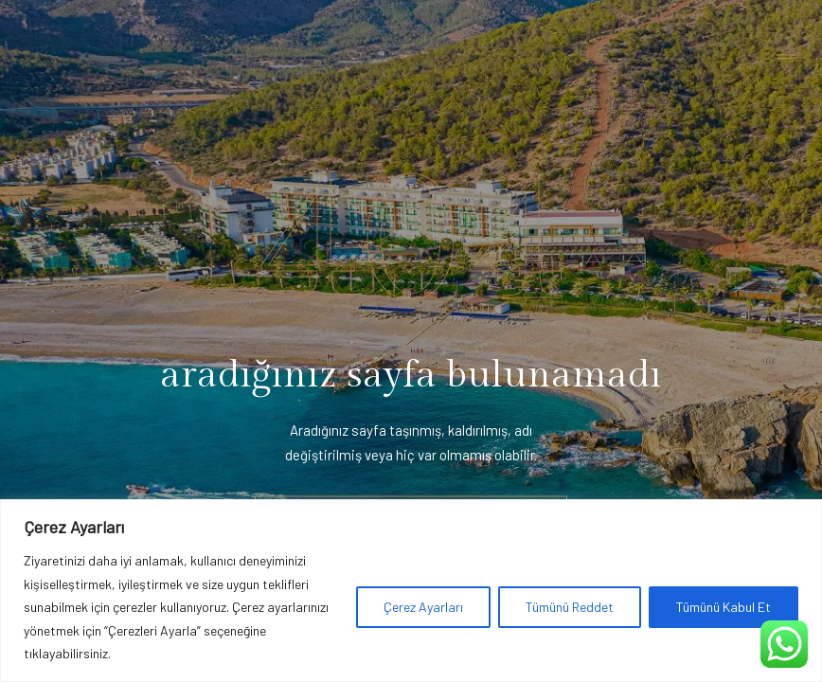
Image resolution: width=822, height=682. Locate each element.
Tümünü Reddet (570, 607)
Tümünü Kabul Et (723, 607)
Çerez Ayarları (423, 607)
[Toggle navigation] (786, 57)
